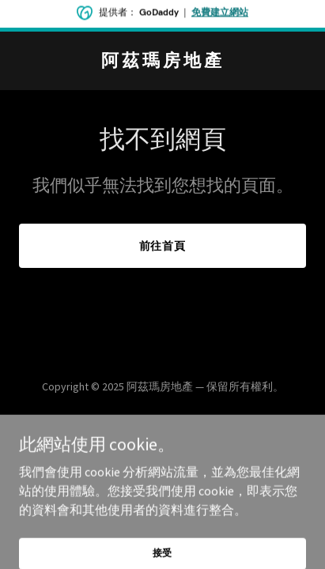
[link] (162, 62)
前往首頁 (163, 246)
